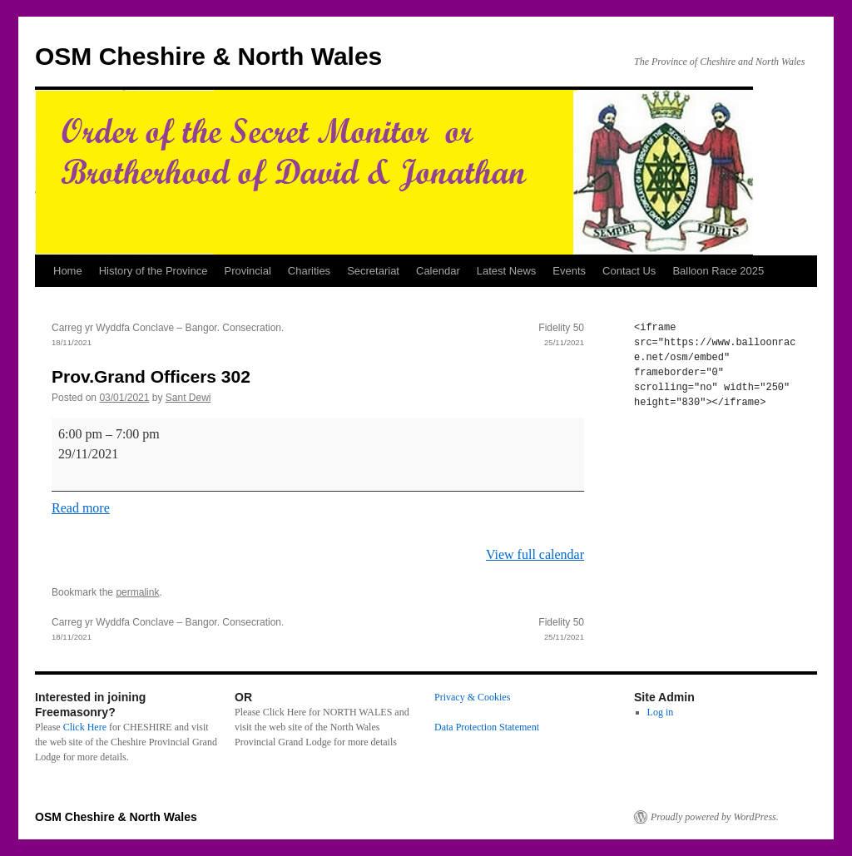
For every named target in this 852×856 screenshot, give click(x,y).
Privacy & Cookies (472, 697)
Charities (309, 271)
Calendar (438, 271)
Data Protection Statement (486, 727)
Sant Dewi (188, 397)
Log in (660, 712)
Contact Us (629, 271)
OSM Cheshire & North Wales (208, 56)
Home (67, 271)
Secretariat (373, 271)
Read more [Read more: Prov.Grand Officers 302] (81, 508)
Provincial (247, 271)
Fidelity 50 (451, 336)
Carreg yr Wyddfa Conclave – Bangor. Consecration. (185, 336)
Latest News (507, 271)
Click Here (84, 727)
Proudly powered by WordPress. (715, 817)
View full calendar (535, 554)
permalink (137, 592)
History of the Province (153, 271)
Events (569, 271)
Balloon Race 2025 (718, 271)
